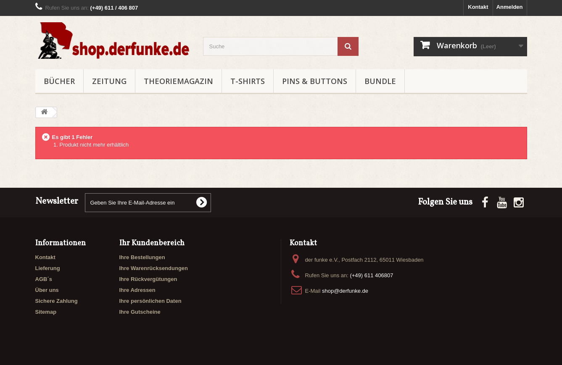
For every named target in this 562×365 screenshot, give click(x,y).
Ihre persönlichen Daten (150, 301)
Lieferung (47, 268)
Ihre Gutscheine (140, 312)
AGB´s (43, 279)
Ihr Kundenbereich (152, 243)
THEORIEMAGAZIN (178, 81)
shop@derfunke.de (345, 291)
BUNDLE (380, 81)
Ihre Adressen (137, 290)
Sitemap (46, 312)
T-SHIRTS (247, 81)
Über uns (47, 290)
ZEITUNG (109, 81)
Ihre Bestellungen (142, 257)
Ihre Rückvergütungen (148, 279)
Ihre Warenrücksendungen (153, 268)
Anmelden (509, 7)
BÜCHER (59, 81)
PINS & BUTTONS (314, 81)
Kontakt (478, 7)
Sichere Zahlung (56, 301)
